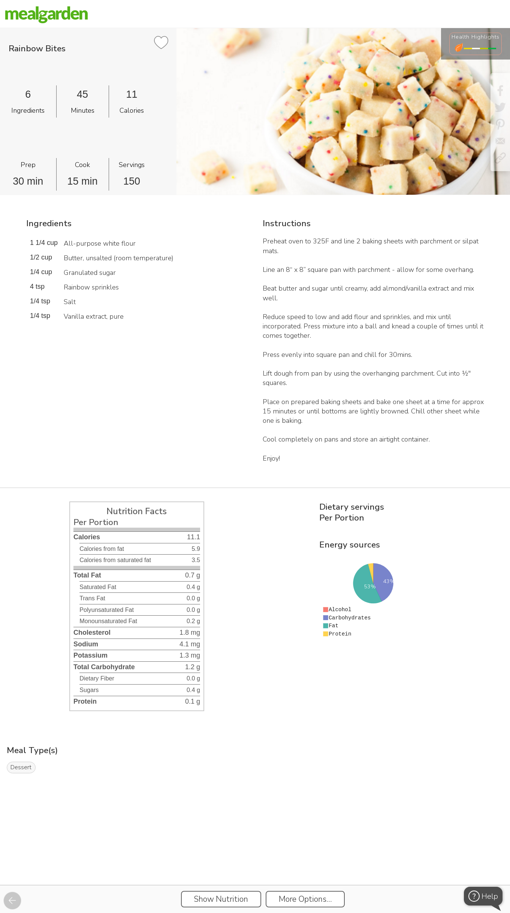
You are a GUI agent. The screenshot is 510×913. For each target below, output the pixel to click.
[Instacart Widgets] (255, 859)
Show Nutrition (221, 899)
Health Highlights (476, 36)
